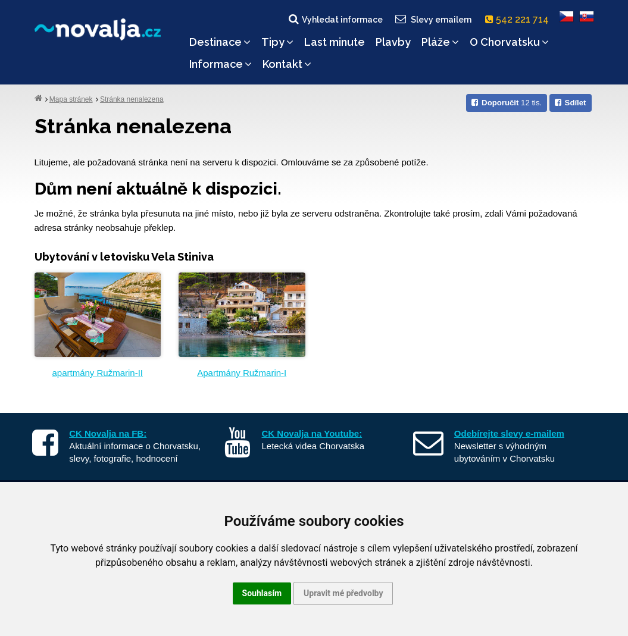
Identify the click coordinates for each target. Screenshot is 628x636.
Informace (220, 64)
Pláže (440, 42)
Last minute (334, 42)
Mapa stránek (71, 99)
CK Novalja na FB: (107, 433)
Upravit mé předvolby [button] (343, 593)
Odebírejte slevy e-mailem (509, 433)
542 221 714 (519, 19)
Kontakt (287, 64)
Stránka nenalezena (132, 99)
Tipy (277, 42)
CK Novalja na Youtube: (312, 433)
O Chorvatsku (509, 42)
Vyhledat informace (335, 19)
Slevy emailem (432, 19)
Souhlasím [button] (262, 593)
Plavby (393, 42)
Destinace (220, 42)
